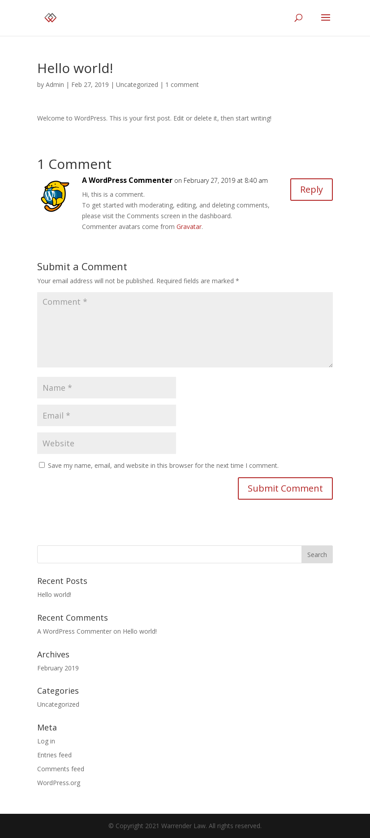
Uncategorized (137, 84)
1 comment (182, 84)
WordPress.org (58, 782)
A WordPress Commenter (127, 180)
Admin (55, 84)
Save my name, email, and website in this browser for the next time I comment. (163, 465)
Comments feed (60, 769)
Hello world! (54, 594)
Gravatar (189, 226)
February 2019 (58, 668)
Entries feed (54, 755)
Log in (46, 741)
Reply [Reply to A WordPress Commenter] (311, 189)
